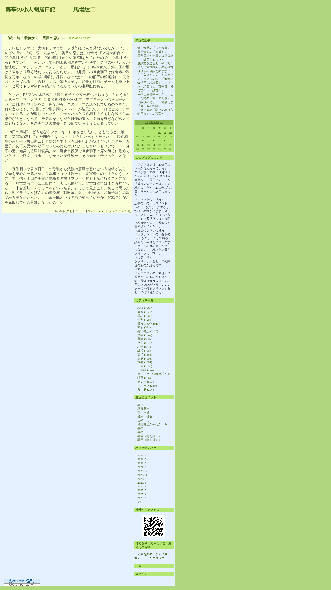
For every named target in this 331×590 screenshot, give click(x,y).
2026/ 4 (141, 455)
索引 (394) (144, 327)
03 (170, 132)
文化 (70, 211)
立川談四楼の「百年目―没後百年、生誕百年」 (155, 88)
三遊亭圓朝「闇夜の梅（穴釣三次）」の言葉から (155, 111)
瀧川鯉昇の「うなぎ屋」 (153, 48)
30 (165, 149)
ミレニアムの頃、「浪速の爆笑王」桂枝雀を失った (155, 80)
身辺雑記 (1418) (147, 331)
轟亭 (140, 405)
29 (159, 149)
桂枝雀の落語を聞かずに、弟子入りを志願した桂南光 (155, 73)
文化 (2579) (144, 343)
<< (146, 122)
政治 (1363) (144, 354)
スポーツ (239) (147, 385)
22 (159, 145)
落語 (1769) (144, 315)
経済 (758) (144, 350)
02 (165, 132)
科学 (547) (144, 346)
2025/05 (154, 122)
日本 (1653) (144, 366)
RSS (138, 566)
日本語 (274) (145, 370)
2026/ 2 (141, 463)
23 (165, 145)
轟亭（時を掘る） (149, 436)
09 (165, 136)
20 (148, 145)
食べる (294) (145, 389)
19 (143, 145)
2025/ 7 (141, 490)
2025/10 (142, 478)
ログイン (141, 574)
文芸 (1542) (144, 335)
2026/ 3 (141, 459)
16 (165, 140)
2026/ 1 (141, 467)
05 (143, 136)
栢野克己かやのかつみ (152, 424)
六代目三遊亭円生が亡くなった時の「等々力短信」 (155, 96)
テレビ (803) (145, 381)
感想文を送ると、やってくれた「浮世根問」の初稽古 (155, 65)
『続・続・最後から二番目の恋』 (33, 38)
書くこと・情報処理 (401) (154, 374)
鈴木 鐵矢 (144, 416)
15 (159, 140)
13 (148, 140)
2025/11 (142, 475)
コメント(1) (95, 211)
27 (148, 149)
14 (154, 140)
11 (137, 140)
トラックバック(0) (118, 211)
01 (159, 132)
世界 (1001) (144, 362)
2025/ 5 (141, 498)
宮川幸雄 (143, 412)
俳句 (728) (144, 319)
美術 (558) (144, 339)
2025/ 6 (141, 494)
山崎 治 (143, 420)
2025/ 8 (141, 486)
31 (170, 149)
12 (143, 140)
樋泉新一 (143, 408)
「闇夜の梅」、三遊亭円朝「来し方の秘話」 (155, 104)
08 (159, 136)
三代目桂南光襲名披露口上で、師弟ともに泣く (155, 57)
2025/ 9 (141, 482)
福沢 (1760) (144, 308)
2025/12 (142, 471)
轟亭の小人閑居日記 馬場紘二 (50, 10)
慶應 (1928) (144, 312)
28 (154, 149)
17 (170, 140)
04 (137, 136)
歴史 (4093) (144, 358)
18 (137, 145)
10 (170, 136)
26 (143, 149)
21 (154, 145)
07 (154, 136)
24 (170, 145)
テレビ (79, 211)
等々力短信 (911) (148, 323)
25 (137, 149)
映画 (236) (144, 377)
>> (161, 122)
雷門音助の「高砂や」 (152, 51)
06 (148, 136)
